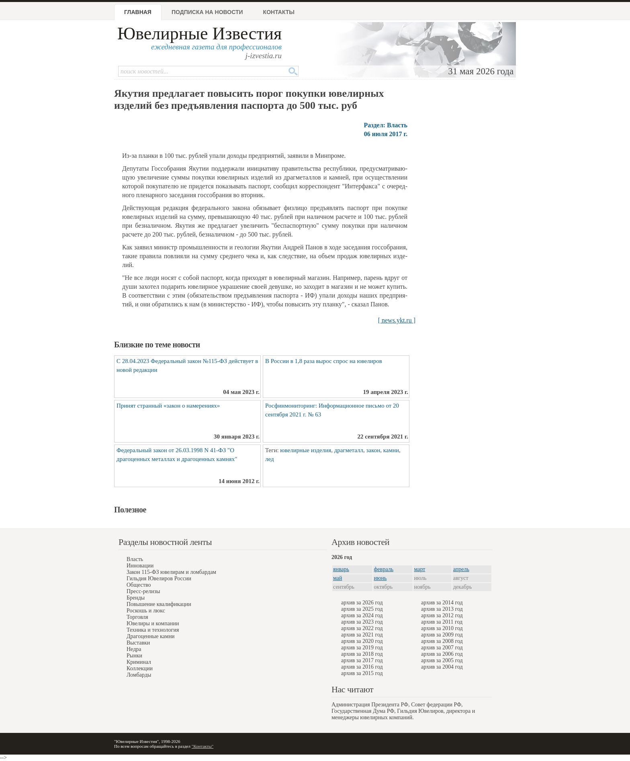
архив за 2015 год (362, 673)
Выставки (138, 643)
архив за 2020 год (362, 641)
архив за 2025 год (362, 609)
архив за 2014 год (442, 603)
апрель (461, 569)
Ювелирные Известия (199, 33)
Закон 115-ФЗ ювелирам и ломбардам (171, 572)
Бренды (136, 598)
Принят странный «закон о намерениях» (168, 405)
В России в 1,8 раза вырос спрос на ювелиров (323, 361)
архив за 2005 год (442, 660)
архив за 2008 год (442, 641)
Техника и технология (153, 630)
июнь (380, 578)
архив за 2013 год (442, 609)
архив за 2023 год (362, 622)
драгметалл (348, 450)
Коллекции (140, 668)
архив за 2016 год (362, 667)
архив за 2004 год (442, 667)
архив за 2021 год (362, 635)
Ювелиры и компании (153, 623)
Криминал (139, 662)
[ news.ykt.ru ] (396, 320)
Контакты (279, 12)
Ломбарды (139, 675)
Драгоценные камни (151, 636)
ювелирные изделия (305, 450)
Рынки (134, 656)
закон (373, 450)
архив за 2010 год (442, 628)
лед (269, 459)
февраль (384, 569)
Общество (139, 585)
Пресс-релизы (143, 591)
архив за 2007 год (442, 648)
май (337, 578)
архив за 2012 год (442, 615)
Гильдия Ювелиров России (159, 578)
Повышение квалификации (159, 604)
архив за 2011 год (441, 622)
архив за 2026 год (362, 603)
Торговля (137, 617)
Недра (134, 649)
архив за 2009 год (442, 635)
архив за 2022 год (362, 628)
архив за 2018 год (362, 654)
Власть (135, 559)
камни (391, 450)
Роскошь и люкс (146, 611)
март (419, 569)
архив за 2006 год (442, 654)
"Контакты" (202, 746)
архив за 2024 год (362, 615)
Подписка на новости (207, 12)
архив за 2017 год (362, 660)
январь (341, 569)
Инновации (140, 566)
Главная (137, 12)
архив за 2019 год (362, 648)
